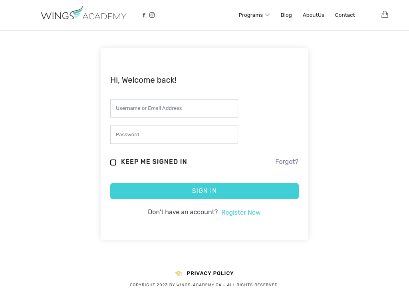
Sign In (204, 191)
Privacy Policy (204, 273)
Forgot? (286, 161)
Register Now (241, 212)
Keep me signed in (154, 161)
